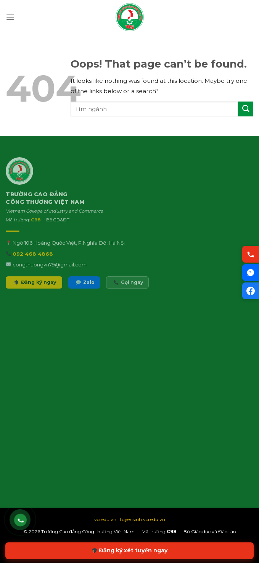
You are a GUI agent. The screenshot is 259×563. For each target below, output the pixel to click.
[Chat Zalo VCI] (250, 272)
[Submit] (245, 109)
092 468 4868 (33, 260)
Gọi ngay (128, 289)
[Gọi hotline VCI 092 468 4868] (20, 520)
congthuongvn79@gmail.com (50, 271)
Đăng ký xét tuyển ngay (130, 550)
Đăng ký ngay (35, 289)
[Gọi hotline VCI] (250, 254)
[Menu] (10, 17)
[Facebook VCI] (250, 290)
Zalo (85, 289)
